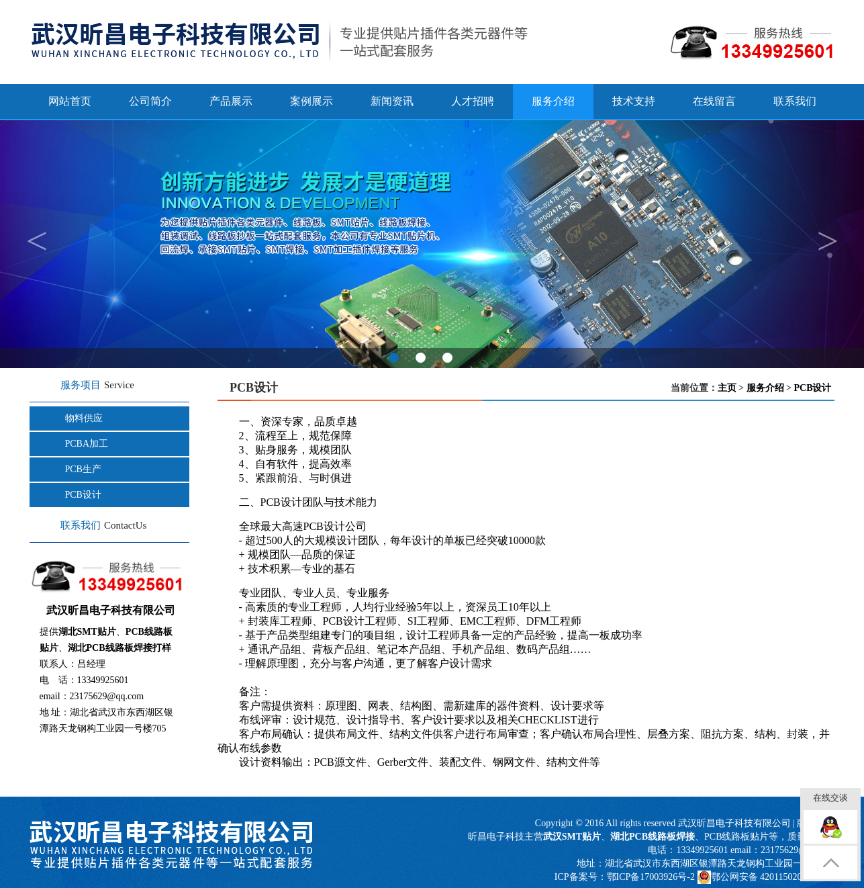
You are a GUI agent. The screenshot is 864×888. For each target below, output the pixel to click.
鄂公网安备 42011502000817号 (766, 877)
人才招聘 (472, 101)
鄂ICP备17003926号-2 (651, 877)
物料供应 (84, 418)
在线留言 (714, 101)
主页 (727, 388)
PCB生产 (83, 469)
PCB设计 (83, 495)
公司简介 (150, 101)
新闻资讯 (392, 101)
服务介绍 (765, 388)
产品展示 (230, 101)
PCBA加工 (87, 444)
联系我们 (794, 101)
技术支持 (633, 101)
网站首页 (69, 101)
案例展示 (311, 101)
